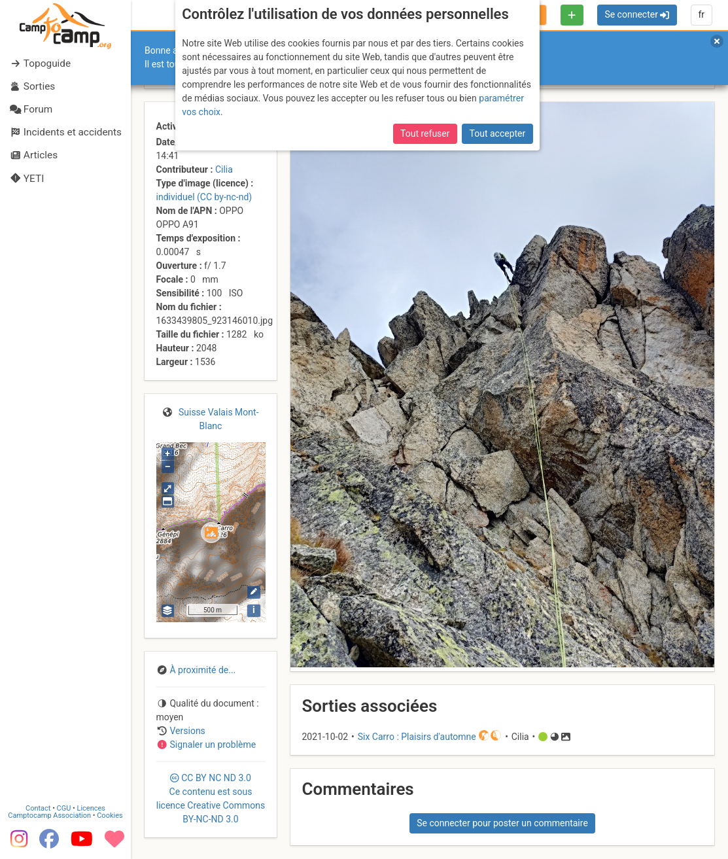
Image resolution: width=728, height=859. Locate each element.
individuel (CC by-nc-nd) (204, 197)
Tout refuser (424, 133)
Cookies (109, 815)
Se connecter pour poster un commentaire (502, 823)
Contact (38, 807)
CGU (64, 807)
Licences (91, 807)
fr (701, 14)
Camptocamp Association (49, 815)
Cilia (224, 169)
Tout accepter (498, 133)
